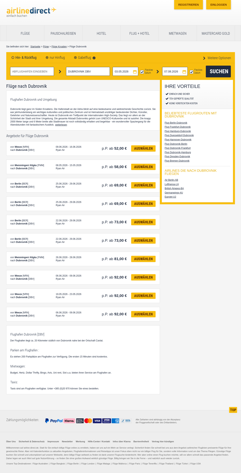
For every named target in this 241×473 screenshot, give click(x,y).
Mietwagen (177, 33)
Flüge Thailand (166, 463)
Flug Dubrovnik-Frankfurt (178, 148)
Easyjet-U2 (170, 196)
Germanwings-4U (174, 192)
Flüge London (87, 463)
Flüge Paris (134, 463)
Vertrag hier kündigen (163, 441)
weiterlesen (61, 124)
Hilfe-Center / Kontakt (99, 441)
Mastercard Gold (216, 33)
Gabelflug (84, 57)
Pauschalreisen (63, 33)
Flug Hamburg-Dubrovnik (178, 131)
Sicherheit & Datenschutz (32, 441)
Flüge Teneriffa (149, 463)
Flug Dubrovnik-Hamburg (178, 152)
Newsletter (67, 441)
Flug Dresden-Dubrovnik (177, 156)
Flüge (25, 33)
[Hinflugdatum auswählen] (125, 71)
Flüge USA (195, 463)
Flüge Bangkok (57, 463)
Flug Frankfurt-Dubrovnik (178, 127)
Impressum (53, 441)
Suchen (219, 71)
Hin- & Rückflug (26, 57)
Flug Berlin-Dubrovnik (176, 122)
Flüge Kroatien (59, 46)
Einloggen (218, 4)
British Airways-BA (174, 188)
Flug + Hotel (139, 33)
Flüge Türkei (182, 463)
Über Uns (11, 441)
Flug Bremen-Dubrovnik (177, 160)
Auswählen (143, 148)
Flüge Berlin (73, 463)
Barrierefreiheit (141, 441)
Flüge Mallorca (120, 463)
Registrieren (188, 4)
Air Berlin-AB (171, 180)
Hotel (101, 33)
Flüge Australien (40, 463)
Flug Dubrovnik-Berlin (176, 144)
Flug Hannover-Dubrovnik (178, 139)
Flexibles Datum (149, 71)
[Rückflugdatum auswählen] (175, 71)
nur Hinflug (57, 57)
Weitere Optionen (219, 58)
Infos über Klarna (121, 441)
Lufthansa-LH (172, 184)
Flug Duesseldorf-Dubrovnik (179, 135)
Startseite (35, 46)
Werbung (80, 441)
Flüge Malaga (103, 463)
